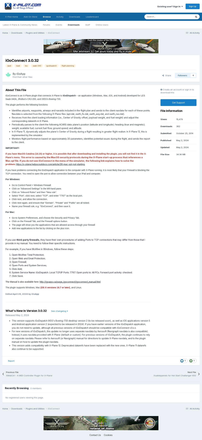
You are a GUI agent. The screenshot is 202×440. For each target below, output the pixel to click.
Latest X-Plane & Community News (20, 24)
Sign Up (192, 6)
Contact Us (95, 435)
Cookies (108, 435)
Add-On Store (30, 16)
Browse (47, 18)
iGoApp (21, 73)
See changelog (59, 311)
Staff (87, 24)
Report (11, 361)
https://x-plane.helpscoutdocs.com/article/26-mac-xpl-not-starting (50, 164)
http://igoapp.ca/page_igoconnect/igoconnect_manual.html (70, 281)
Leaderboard (92, 16)
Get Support (178, 102)
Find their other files (22, 77)
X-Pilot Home (11, 16)
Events (59, 24)
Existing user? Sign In (170, 6)
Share (166, 75)
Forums (46, 24)
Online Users (102, 24)
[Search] (161, 16)
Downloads (74, 24)
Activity (59, 16)
